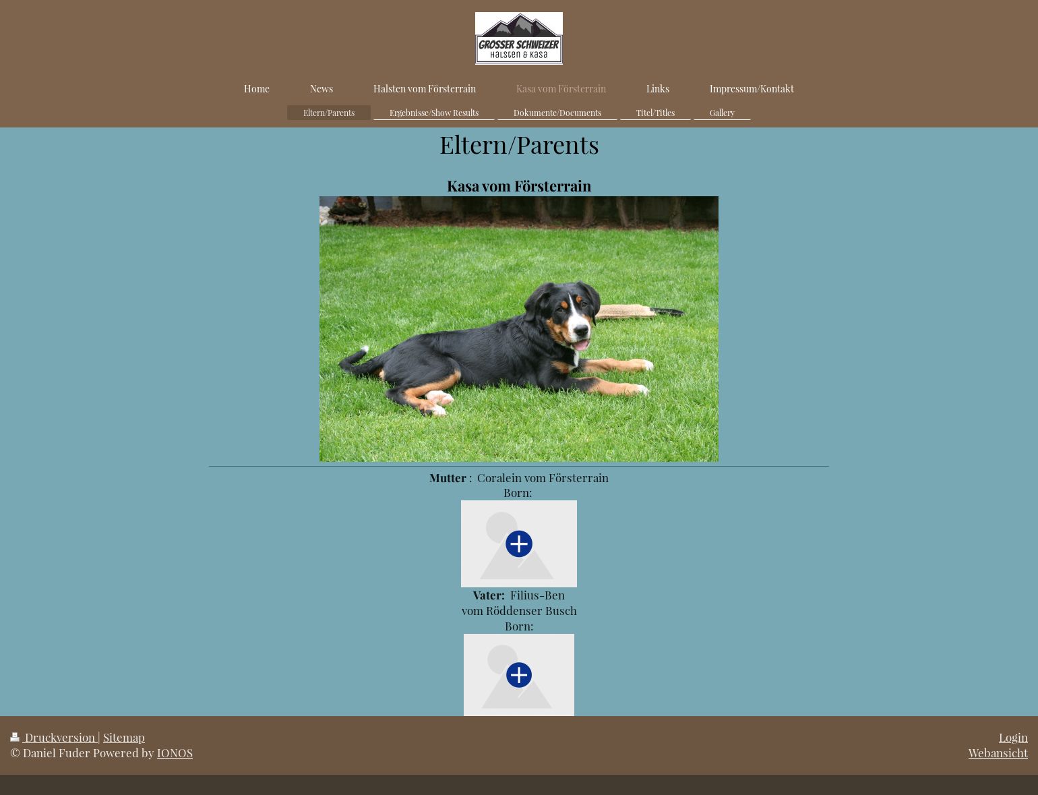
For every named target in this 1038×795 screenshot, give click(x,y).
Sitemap (124, 737)
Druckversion (54, 737)
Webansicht (998, 752)
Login (1013, 737)
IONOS (175, 752)
